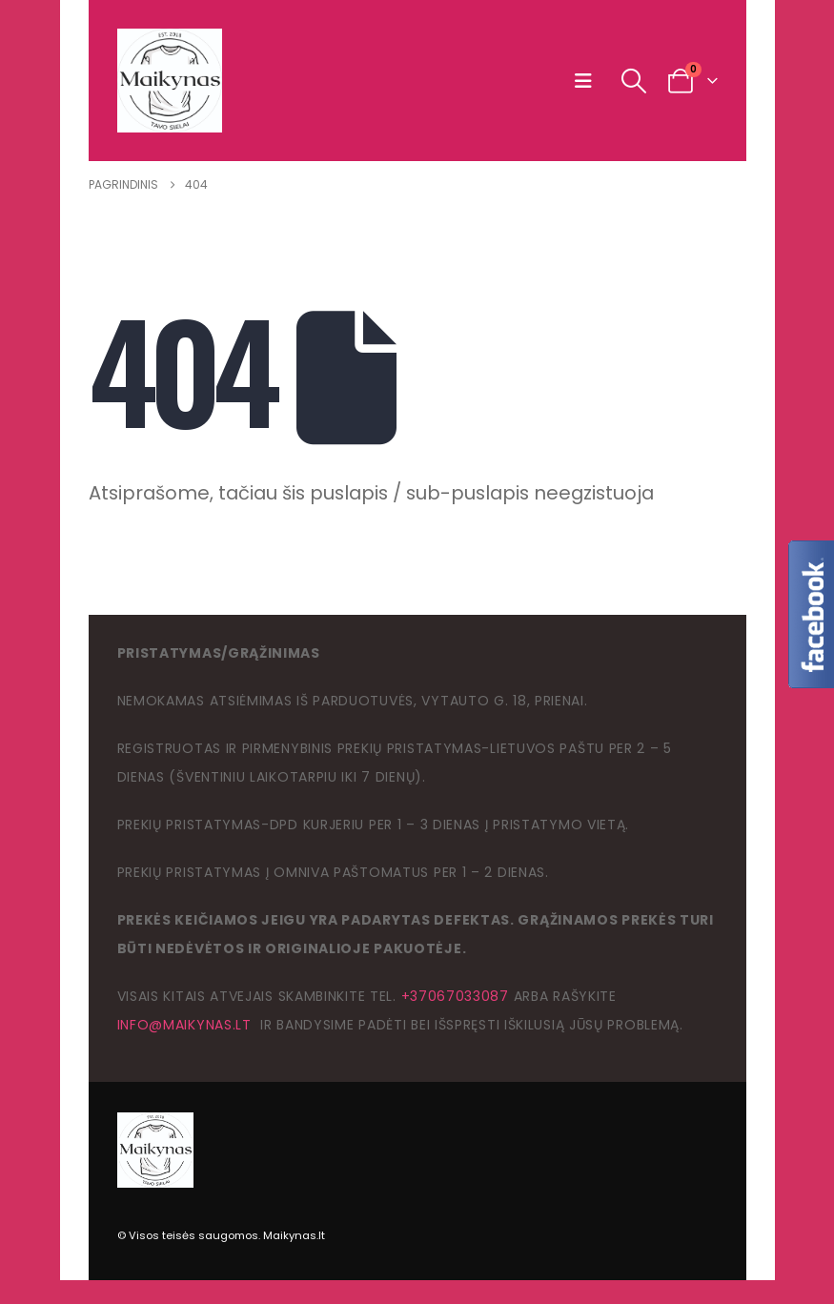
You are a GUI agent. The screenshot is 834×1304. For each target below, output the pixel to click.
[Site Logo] (169, 80)
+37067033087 (455, 996)
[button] (587, 81)
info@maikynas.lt (184, 1024)
